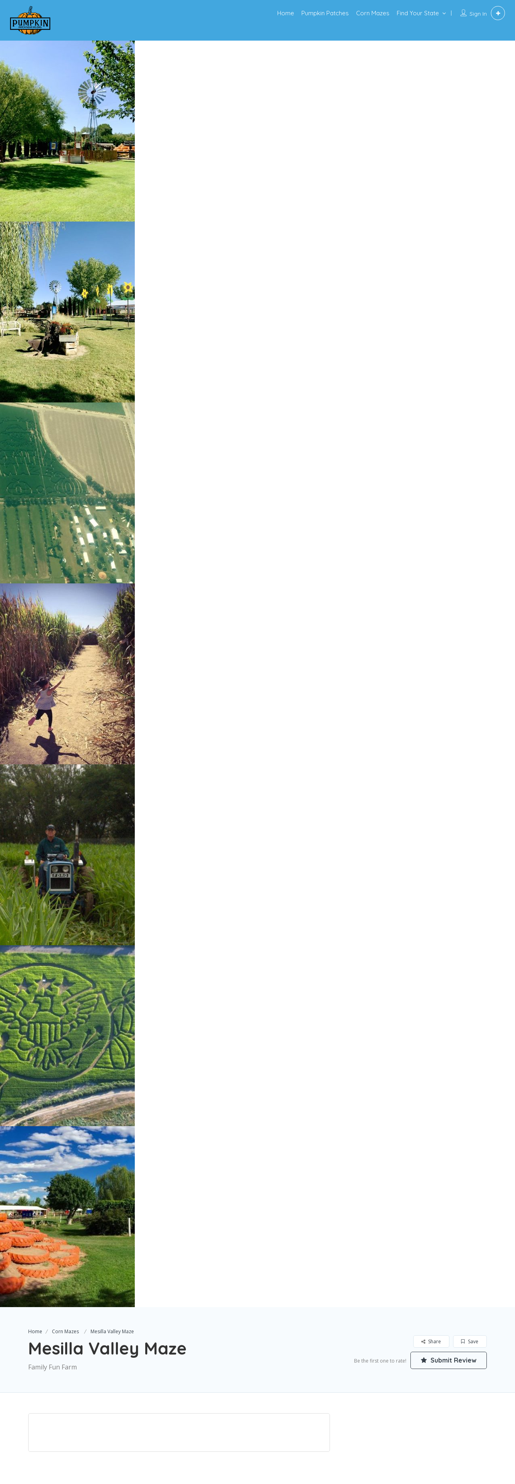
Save (469, 1341)
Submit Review (448, 1360)
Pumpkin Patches (325, 13)
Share (431, 1341)
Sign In (478, 13)
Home (285, 13)
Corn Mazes (372, 13)
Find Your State (418, 13)
